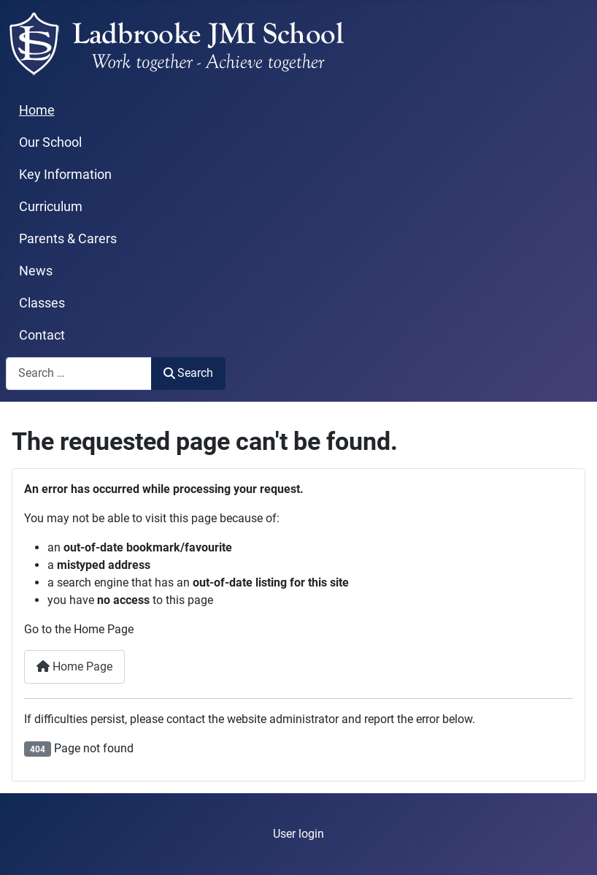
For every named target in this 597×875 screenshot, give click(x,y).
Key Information (65, 174)
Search (188, 373)
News (36, 271)
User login (298, 834)
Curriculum (50, 206)
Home (37, 110)
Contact (42, 335)
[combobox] (79, 373)
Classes (42, 303)
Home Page (74, 666)
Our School (50, 142)
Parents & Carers (68, 239)
